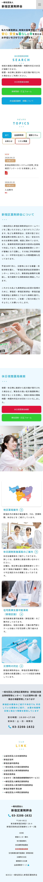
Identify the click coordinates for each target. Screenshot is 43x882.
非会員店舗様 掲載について (21, 100)
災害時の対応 (21, 857)
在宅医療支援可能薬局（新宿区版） (21, 853)
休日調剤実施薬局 (21, 845)
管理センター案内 (21, 837)
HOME (21, 833)
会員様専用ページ (21, 865)
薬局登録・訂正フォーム (21, 91)
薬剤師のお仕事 (21, 861)
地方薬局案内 (21, 841)
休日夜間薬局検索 (21, 82)
